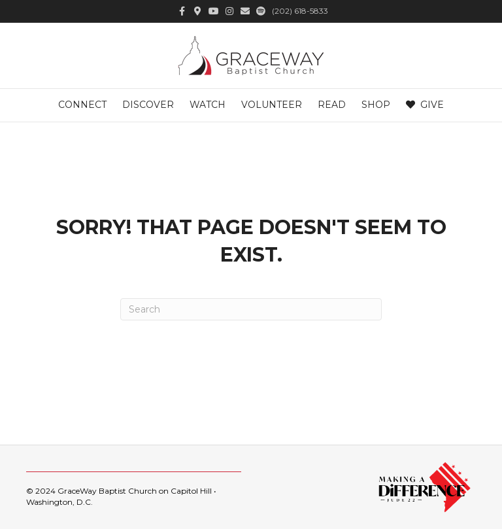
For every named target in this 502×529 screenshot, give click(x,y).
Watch (208, 105)
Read (332, 105)
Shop (375, 105)
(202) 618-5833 (300, 11)
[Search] (251, 309)
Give (425, 105)
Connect (82, 105)
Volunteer (271, 105)
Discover (148, 105)
